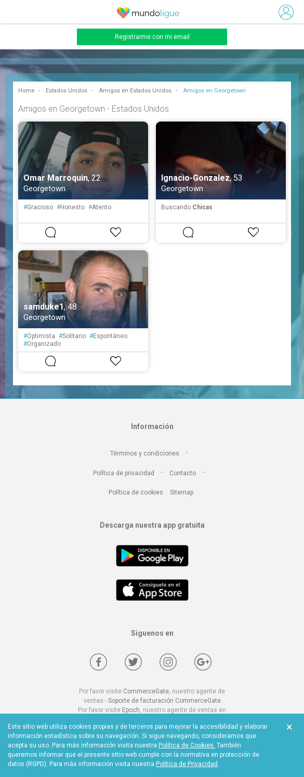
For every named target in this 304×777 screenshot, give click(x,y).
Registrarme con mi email (152, 37)
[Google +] (203, 662)
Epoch (131, 710)
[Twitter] (133, 662)
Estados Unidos (66, 90)
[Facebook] (98, 662)
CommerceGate (146, 691)
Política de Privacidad (187, 764)
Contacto (182, 473)
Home (26, 90)
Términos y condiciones (144, 453)
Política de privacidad (123, 473)
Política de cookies (136, 492)
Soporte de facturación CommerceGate (164, 700)
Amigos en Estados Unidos (135, 90)
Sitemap (181, 492)
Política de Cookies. (186, 745)
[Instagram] (168, 662)
